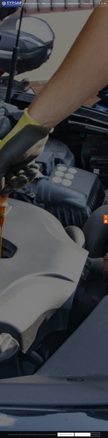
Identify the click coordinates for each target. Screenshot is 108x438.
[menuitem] (18, 3)
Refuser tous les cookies (82, 434)
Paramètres (95, 434)
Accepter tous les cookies (66, 434)
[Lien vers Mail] (104, 3)
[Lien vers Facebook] (99, 3)
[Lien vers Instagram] (102, 3)
